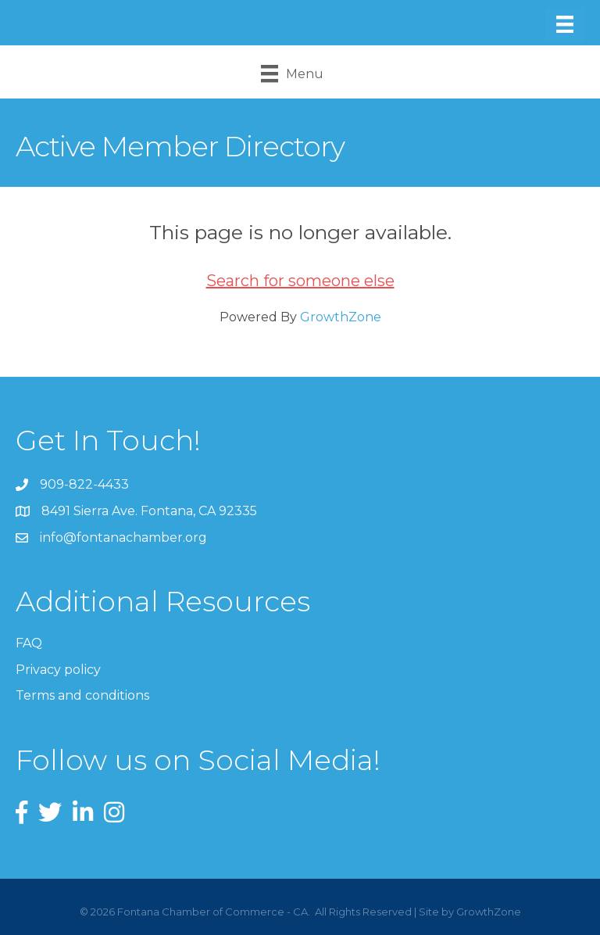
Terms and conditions (82, 695)
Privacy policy (58, 669)
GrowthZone (340, 317)
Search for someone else (300, 280)
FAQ (29, 643)
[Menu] (564, 24)
